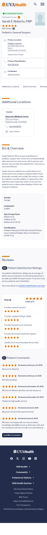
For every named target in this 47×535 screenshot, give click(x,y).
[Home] (14, 4)
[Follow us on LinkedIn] (35, 458)
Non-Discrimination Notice (23, 489)
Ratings (7, 28)
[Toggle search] (35, 4)
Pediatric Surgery (15, 43)
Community (23, 472)
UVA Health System (23, 483)
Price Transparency (23, 505)
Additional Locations (10, 86)
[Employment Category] (19, 17)
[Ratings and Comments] (13, 28)
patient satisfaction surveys (32, 286)
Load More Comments (12, 435)
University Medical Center (17, 116)
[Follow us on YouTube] (29, 458)
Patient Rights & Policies (23, 493)
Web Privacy (23, 497)
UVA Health (23, 466)
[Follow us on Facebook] (11, 458)
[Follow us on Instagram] (23, 458)
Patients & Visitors (23, 477)
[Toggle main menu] (42, 4)
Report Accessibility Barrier (23, 501)
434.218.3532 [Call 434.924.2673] (13, 65)
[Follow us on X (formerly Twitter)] (17, 458)
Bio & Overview (29, 86)
